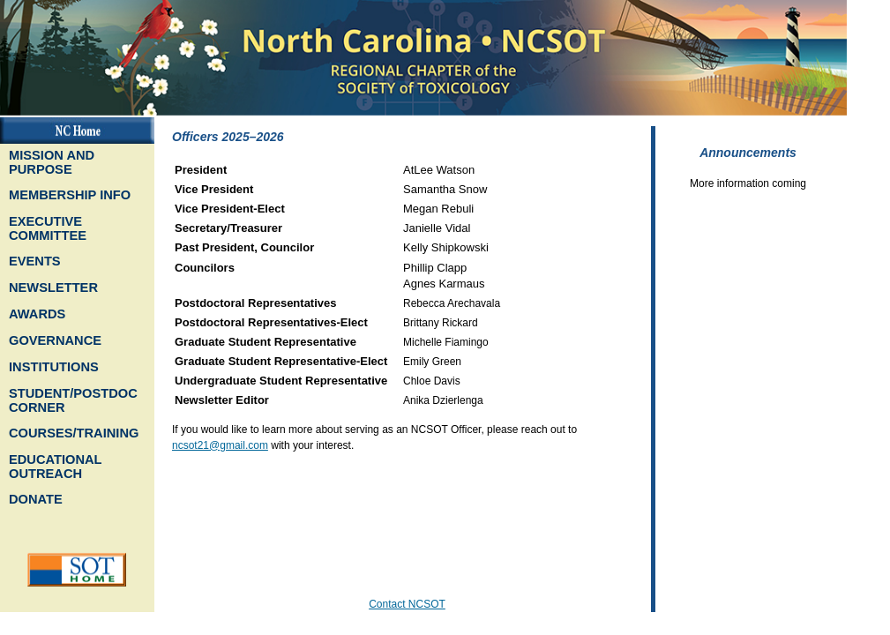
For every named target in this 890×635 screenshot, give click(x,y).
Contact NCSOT (407, 604)
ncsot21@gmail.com (220, 445)
